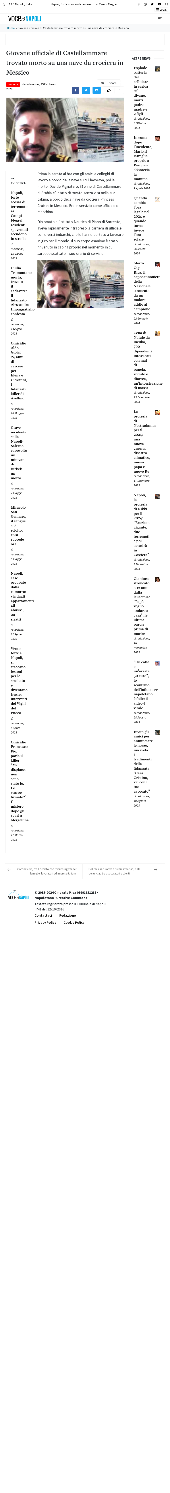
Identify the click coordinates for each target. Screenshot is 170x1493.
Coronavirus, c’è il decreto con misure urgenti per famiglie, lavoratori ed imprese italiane (46, 871)
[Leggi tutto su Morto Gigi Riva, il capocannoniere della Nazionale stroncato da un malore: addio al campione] (142, 286)
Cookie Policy (74, 922)
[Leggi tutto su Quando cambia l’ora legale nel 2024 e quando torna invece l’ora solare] (142, 219)
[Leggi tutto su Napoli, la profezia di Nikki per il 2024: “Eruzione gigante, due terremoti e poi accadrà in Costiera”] (142, 525)
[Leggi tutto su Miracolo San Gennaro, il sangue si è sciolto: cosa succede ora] (18, 526)
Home (11, 28)
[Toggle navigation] (160, 18)
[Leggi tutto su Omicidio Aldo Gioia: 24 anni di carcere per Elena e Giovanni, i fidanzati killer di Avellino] (18, 371)
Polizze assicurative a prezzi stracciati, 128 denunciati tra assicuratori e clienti (114, 871)
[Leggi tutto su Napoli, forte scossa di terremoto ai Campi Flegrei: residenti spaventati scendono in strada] (18, 216)
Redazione (67, 915)
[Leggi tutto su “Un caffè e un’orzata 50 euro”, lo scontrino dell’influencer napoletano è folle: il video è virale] (142, 685)
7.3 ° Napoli (17, 4)
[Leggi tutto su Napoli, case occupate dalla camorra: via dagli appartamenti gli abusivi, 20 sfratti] (18, 596)
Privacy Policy (45, 922)
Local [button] (161, 9)
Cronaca (13, 84)
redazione (32, 84)
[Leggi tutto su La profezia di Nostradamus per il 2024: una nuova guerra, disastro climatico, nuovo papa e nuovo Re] (142, 442)
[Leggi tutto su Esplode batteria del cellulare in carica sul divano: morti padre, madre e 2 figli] (142, 91)
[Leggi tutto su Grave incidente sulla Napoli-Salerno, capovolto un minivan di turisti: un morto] (18, 453)
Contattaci (43, 915)
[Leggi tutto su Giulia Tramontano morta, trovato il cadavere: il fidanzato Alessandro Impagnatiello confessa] (18, 291)
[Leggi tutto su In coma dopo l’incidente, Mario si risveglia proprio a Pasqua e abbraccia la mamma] (142, 158)
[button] (166, 4)
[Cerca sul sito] (139, 4)
